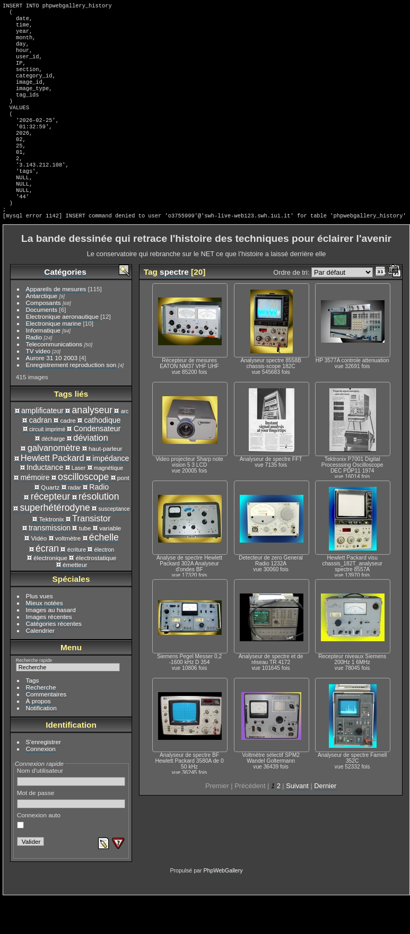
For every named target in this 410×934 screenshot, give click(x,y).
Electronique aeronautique (62, 352)
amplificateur (42, 446)
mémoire (35, 513)
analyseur (92, 446)
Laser (78, 504)
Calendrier (40, 666)
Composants (43, 338)
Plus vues (39, 632)
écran (47, 584)
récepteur (51, 532)
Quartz (50, 523)
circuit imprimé (47, 465)
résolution (98, 532)
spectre (174, 307)
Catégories (65, 307)
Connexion (41, 784)
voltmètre (68, 574)
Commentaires (46, 730)
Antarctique (42, 331)
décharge (53, 475)
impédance (110, 494)
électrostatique (96, 593)
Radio (34, 373)
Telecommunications (54, 380)
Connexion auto (38, 856)
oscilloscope (83, 513)
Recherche (41, 723)
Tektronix (51, 555)
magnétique (108, 504)
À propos (38, 737)
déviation (90, 473)
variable (110, 564)
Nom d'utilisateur (71, 812)
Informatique (43, 366)
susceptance (113, 545)
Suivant (297, 822)
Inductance (45, 503)
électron (104, 585)
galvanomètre (54, 483)
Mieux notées (44, 638)
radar (74, 523)
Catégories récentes (54, 659)
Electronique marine (54, 359)
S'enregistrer (43, 777)
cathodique (102, 456)
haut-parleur (105, 484)
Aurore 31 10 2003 (51, 393)
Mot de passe (71, 834)
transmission (50, 564)
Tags (32, 716)
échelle (104, 573)
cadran (40, 456)
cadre (67, 456)
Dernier (325, 822)
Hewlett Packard (52, 494)
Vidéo (39, 574)
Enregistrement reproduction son (71, 400)
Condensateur (97, 464)
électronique (50, 593)
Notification (41, 743)
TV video (38, 386)
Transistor (91, 554)
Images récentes (49, 652)
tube (85, 564)
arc (125, 447)
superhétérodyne (55, 543)
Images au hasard (51, 645)
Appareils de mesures (56, 324)
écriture (76, 585)
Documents (42, 345)
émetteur (75, 600)
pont (123, 513)
